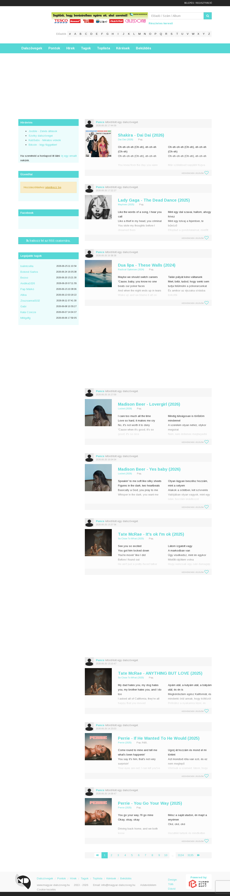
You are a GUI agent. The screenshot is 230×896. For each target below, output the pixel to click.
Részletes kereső (161, 23)
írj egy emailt (68, 155)
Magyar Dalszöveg (34, 24)
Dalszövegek (31, 48)
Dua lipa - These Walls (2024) (146, 265)
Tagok (86, 48)
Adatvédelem (148, 885)
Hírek (70, 48)
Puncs (100, 122)
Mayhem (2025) (126, 204)
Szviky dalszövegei (41, 135)
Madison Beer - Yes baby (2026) (149, 469)
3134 (181, 855)
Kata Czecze (28, 312)
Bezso (24, 277)
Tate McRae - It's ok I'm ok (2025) (151, 534)
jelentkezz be (53, 187)
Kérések (123, 48)
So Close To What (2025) (131, 538)
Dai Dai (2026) (125, 139)
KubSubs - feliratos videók (45, 140)
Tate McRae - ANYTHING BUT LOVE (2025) (160, 673)
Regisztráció (204, 3)
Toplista (103, 48)
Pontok (54, 48)
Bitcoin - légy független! (43, 144)
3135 (190, 855)
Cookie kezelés (46, 889)
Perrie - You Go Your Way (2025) (150, 803)
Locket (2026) (125, 408)
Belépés (189, 3)
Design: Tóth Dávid (172, 882)
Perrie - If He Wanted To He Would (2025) (159, 738)
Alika (23, 294)
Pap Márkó (27, 289)
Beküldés (143, 48)
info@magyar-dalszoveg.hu (118, 885)
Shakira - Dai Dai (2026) (141, 135)
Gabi (23, 306)
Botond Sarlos (29, 271)
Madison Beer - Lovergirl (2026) (149, 404)
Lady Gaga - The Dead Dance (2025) (154, 200)
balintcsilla (26, 266)
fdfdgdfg (25, 317)
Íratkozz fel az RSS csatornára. (48, 240)
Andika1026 (27, 283)
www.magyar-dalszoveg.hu (53, 885)
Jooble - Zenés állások (43, 131)
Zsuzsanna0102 (30, 300)
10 (165, 855)
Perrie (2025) (125, 742)
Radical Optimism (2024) (131, 269)
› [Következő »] (200, 855)
